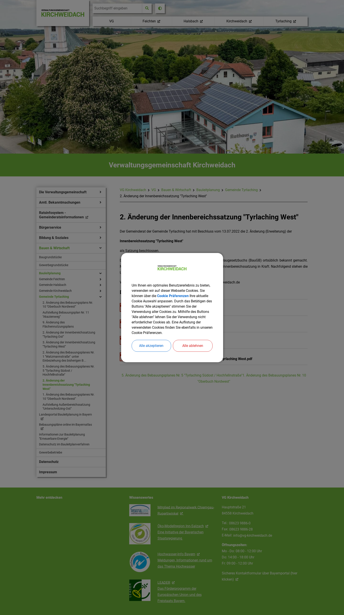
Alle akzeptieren (151, 346)
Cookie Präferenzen (173, 296)
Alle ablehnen (192, 346)
